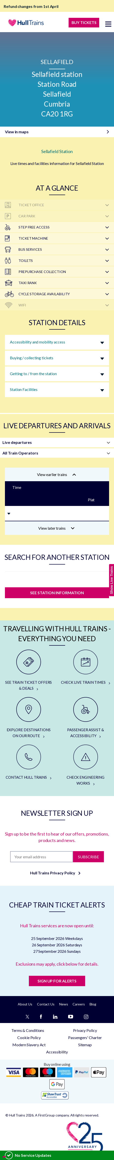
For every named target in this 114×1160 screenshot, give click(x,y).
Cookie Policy (29, 1037)
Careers (79, 1004)
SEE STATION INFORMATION (57, 592)
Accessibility (57, 1051)
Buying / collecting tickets (31, 357)
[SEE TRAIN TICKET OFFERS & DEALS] (28, 670)
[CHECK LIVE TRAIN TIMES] (85, 667)
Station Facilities (24, 389)
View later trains (56, 528)
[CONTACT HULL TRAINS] (28, 762)
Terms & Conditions (27, 1030)
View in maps (17, 131)
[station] (57, 578)
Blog (93, 1004)
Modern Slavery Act (29, 1044)
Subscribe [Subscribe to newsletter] (88, 856)
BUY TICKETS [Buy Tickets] (84, 22)
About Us (25, 1004)
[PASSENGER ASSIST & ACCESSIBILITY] (85, 718)
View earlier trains (56, 474)
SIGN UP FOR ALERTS (57, 980)
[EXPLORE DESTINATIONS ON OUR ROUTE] (28, 718)
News (63, 1004)
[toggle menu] (108, 24)
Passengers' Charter (85, 1037)
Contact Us (46, 1004)
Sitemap (85, 1044)
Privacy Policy (85, 1030)
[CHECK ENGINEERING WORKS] (85, 765)
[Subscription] (41, 856)
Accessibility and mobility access (37, 342)
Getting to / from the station (33, 373)
